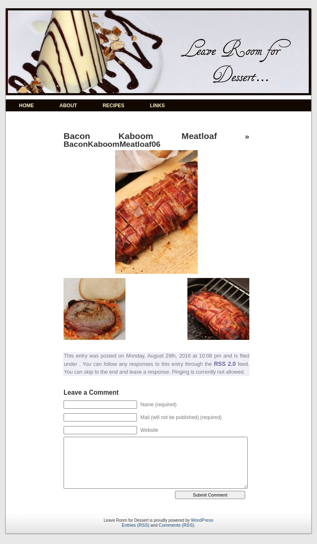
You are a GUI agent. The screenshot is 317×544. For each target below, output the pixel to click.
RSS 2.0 (225, 363)
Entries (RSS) (135, 525)
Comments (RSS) (176, 525)
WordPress (202, 520)
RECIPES (114, 105)
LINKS (157, 105)
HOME (26, 105)
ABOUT (68, 105)
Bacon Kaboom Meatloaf (140, 136)
